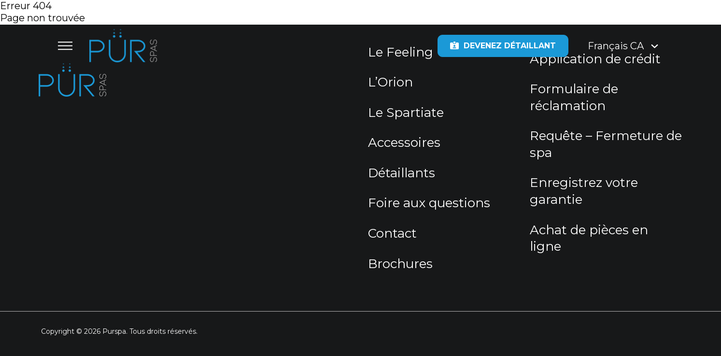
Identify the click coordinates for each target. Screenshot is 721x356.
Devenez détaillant (503, 45)
